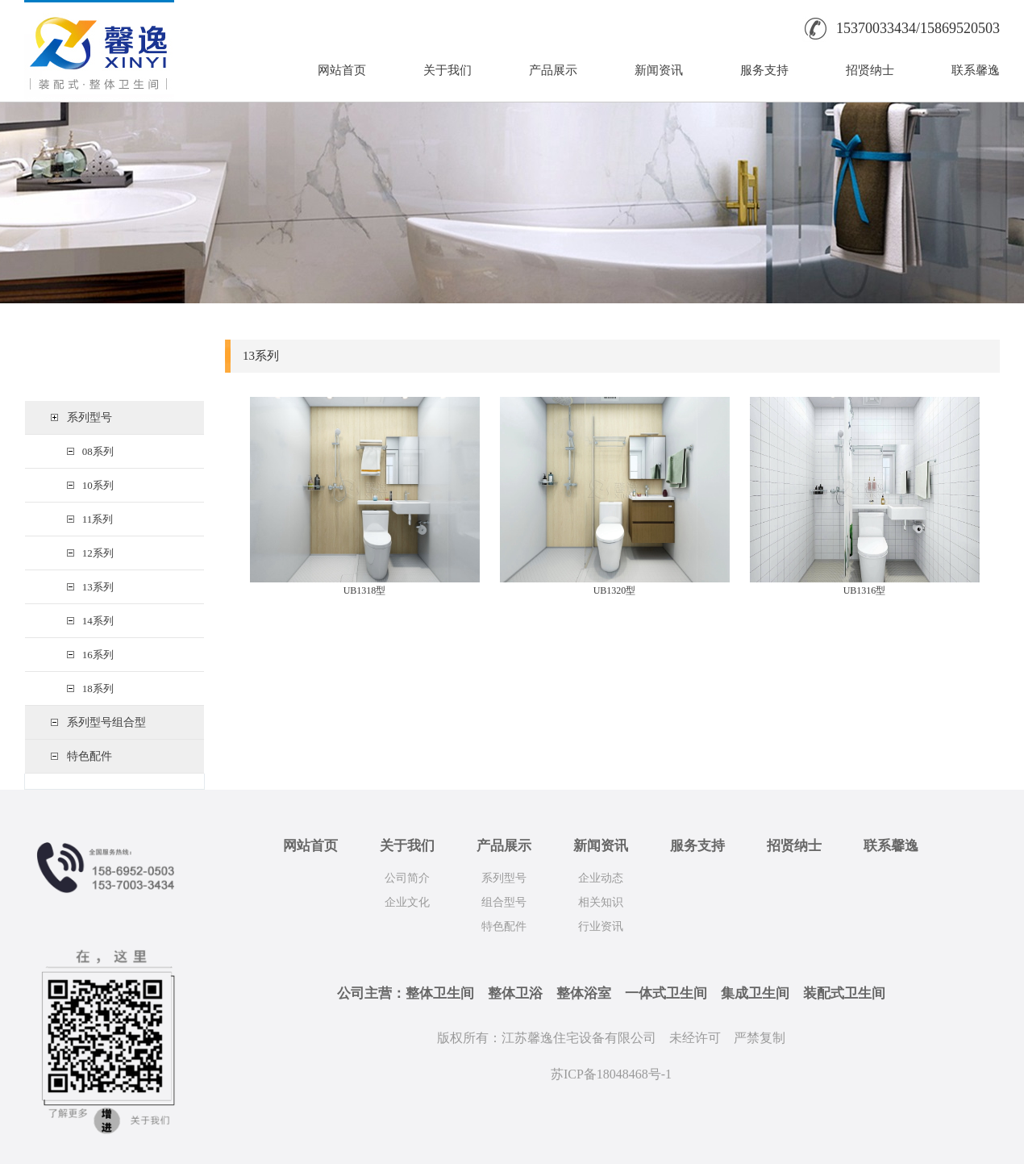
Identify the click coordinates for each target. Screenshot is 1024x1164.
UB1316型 (864, 590)
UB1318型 (364, 590)
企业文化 (407, 902)
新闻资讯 (659, 70)
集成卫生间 (755, 993)
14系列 (95, 621)
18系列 (95, 688)
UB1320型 (614, 590)
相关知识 (600, 902)
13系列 (95, 587)
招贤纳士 (870, 70)
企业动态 (600, 878)
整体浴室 (583, 993)
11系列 (95, 519)
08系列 (95, 451)
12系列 (95, 553)
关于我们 (447, 70)
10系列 (95, 485)
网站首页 (342, 70)
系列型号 (89, 417)
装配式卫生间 (844, 993)
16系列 (95, 655)
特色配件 (89, 756)
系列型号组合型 (106, 722)
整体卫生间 (440, 993)
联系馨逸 (975, 70)
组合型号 (504, 902)
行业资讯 (600, 926)
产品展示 (553, 70)
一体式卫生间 (666, 993)
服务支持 (764, 70)
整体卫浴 (515, 993)
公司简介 (407, 878)
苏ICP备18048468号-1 (611, 1074)
